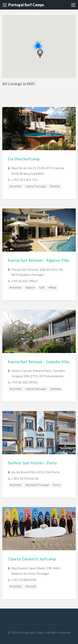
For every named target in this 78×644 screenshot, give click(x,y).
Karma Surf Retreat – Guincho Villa (38, 361)
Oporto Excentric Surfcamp (32, 558)
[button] (40, 54)
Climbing (55, 389)
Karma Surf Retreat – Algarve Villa (38, 260)
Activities (15, 186)
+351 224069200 (23, 580)
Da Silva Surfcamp (24, 158)
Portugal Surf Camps (26, 4)
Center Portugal (36, 186)
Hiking (52, 287)
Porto (56, 485)
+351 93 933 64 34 (24, 478)
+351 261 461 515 (24, 179)
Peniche (55, 186)
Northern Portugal (37, 485)
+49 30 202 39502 (24, 281)
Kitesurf (31, 586)
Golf (41, 287)
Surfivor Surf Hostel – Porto (32, 462)
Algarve (30, 287)
